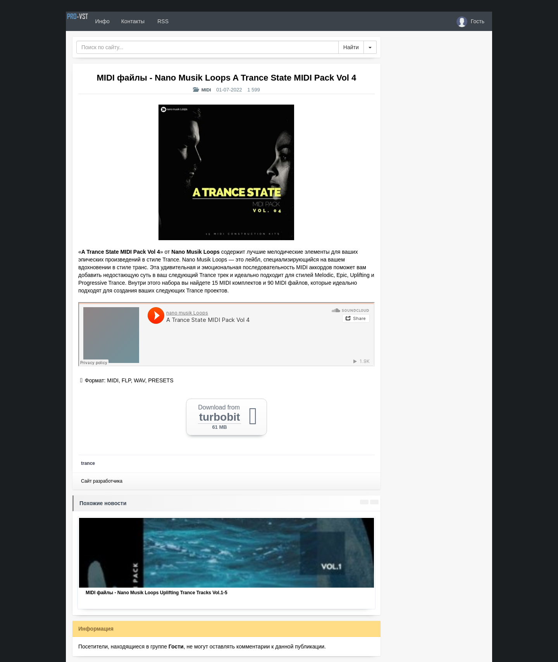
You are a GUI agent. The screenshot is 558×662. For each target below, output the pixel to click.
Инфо (125, 21)
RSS (185, 21)
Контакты (155, 21)
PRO (89, 21)
